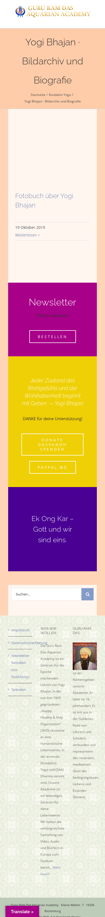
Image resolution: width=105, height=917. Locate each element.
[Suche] (87, 594)
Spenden (18, 689)
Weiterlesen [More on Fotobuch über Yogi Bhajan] (26, 235)
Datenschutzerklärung (20, 642)
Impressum (20, 630)
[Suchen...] (46, 594)
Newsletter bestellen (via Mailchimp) (20, 666)
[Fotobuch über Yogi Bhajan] (52, 159)
